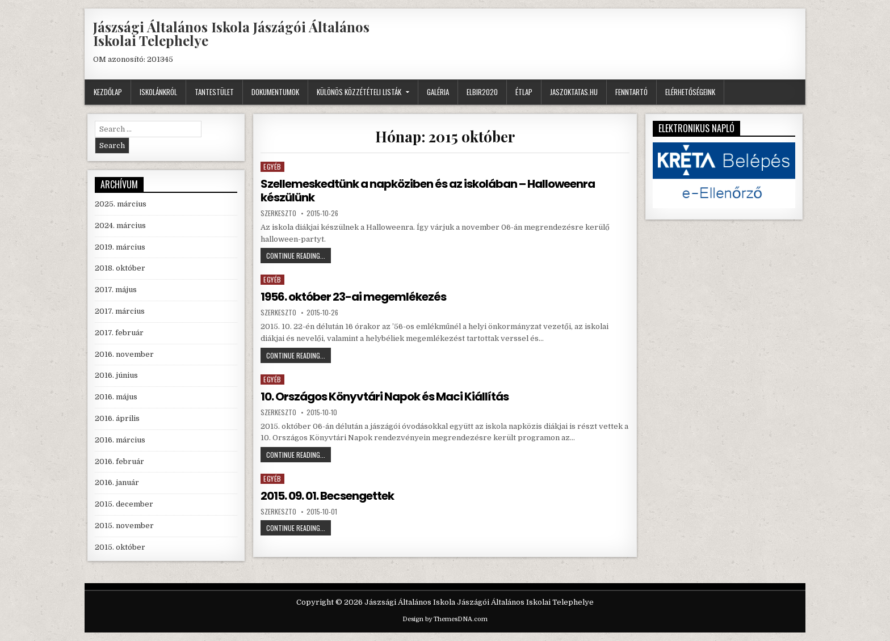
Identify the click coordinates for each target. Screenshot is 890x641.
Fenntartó (631, 92)
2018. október (120, 268)
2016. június (116, 375)
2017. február (119, 332)
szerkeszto (278, 213)
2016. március (120, 440)
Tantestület (214, 92)
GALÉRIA (438, 92)
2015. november (124, 525)
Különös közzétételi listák (359, 92)
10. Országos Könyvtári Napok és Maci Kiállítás (385, 396)
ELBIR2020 (482, 92)
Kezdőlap (108, 92)
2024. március (120, 225)
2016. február (119, 461)
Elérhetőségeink (690, 92)
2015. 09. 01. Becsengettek (327, 496)
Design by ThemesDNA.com (445, 619)
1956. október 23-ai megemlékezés (353, 297)
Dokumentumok (275, 92)
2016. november (124, 354)
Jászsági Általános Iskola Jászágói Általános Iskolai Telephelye (231, 33)
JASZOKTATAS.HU (574, 92)
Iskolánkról (158, 92)
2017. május (116, 289)
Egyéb (272, 166)
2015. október (120, 547)
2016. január (117, 482)
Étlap (523, 92)
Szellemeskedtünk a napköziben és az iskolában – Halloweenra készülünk (428, 190)
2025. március (120, 204)
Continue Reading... (298, 256)
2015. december (124, 504)
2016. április (117, 418)
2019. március (120, 247)
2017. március (120, 311)
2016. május (116, 397)
